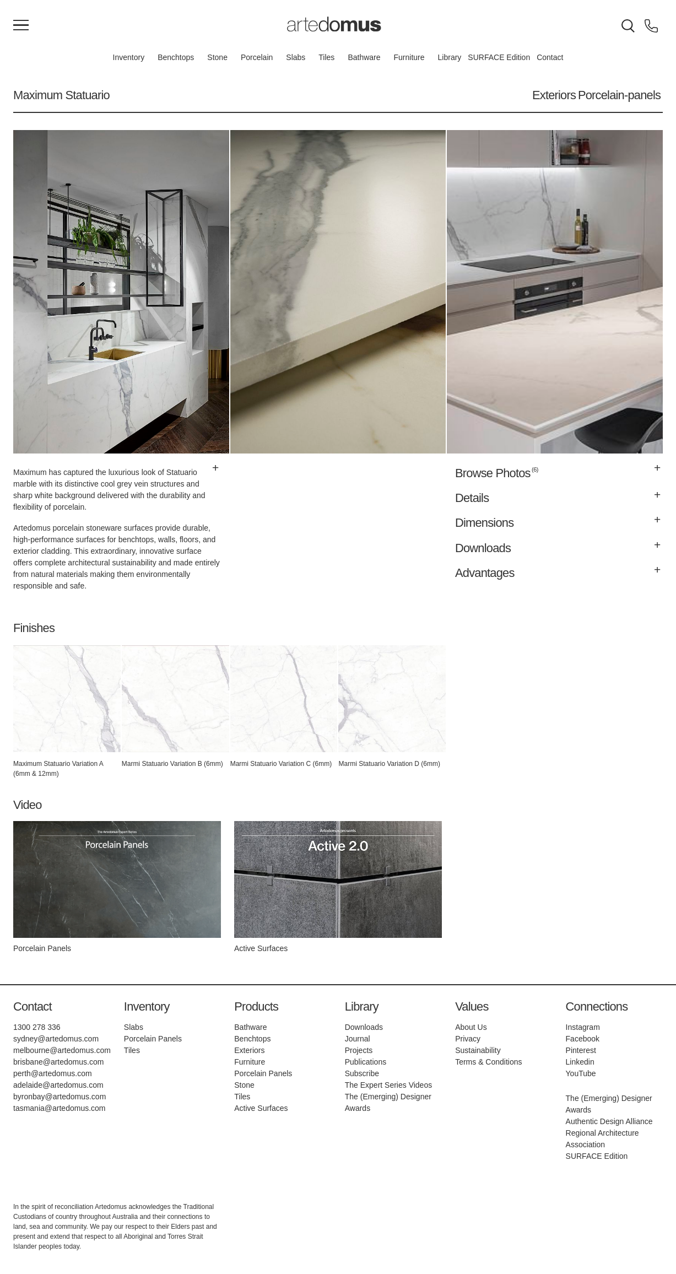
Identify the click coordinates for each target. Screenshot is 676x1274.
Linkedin (580, 1061)
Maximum (37, 95)
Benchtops (176, 57)
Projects (359, 1050)
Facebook (582, 1038)
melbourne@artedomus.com (62, 1050)
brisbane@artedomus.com (58, 1061)
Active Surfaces (261, 1108)
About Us (471, 1027)
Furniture (409, 57)
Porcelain (257, 57)
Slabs (295, 57)
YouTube (581, 1073)
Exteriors (554, 95)
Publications (366, 1061)
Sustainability (478, 1050)
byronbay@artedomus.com (59, 1096)
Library (450, 57)
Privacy (467, 1038)
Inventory (129, 57)
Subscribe (362, 1073)
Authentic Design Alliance (609, 1121)
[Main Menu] (21, 26)
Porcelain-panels (619, 95)
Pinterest (581, 1050)
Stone (217, 57)
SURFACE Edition (499, 57)
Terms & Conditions (488, 1061)
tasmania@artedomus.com (59, 1108)
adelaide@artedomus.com (58, 1085)
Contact (550, 57)
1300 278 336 (37, 1027)
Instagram (583, 1027)
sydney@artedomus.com (56, 1038)
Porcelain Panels (153, 1038)
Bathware (364, 57)
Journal (357, 1038)
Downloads (364, 1027)
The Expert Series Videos (388, 1085)
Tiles (326, 57)
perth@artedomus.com (52, 1073)
